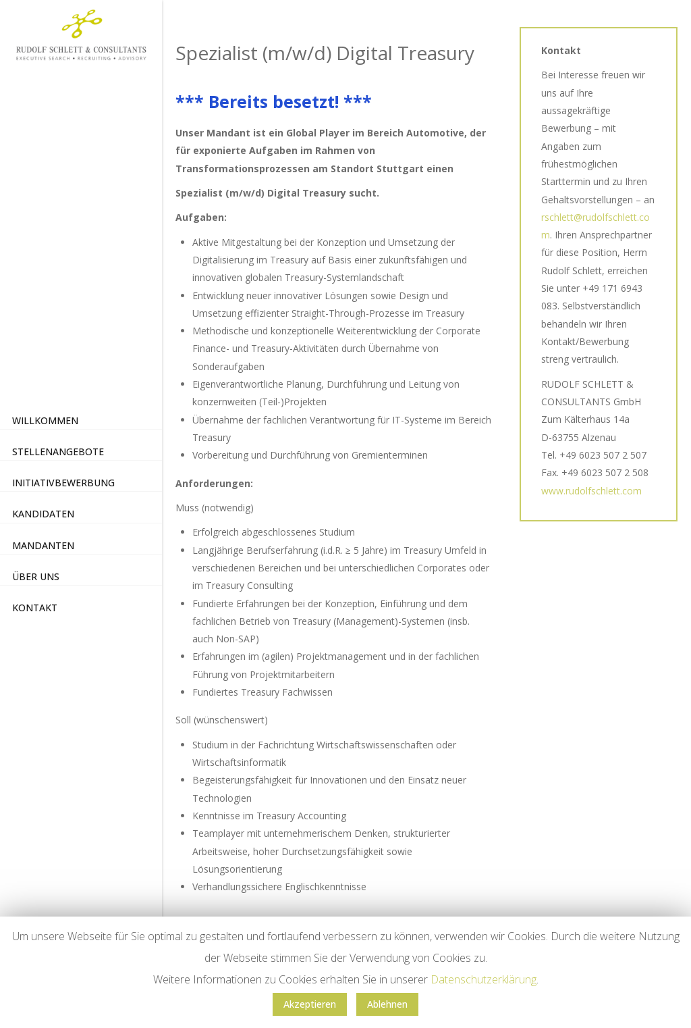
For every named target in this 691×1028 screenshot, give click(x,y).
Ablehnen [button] (387, 1004)
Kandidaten (43, 513)
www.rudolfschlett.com (591, 490)
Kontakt (34, 607)
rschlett (557, 217)
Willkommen (45, 420)
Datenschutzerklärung (483, 979)
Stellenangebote (58, 451)
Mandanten (43, 545)
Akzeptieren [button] (309, 1004)
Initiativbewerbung (63, 482)
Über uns (35, 576)
